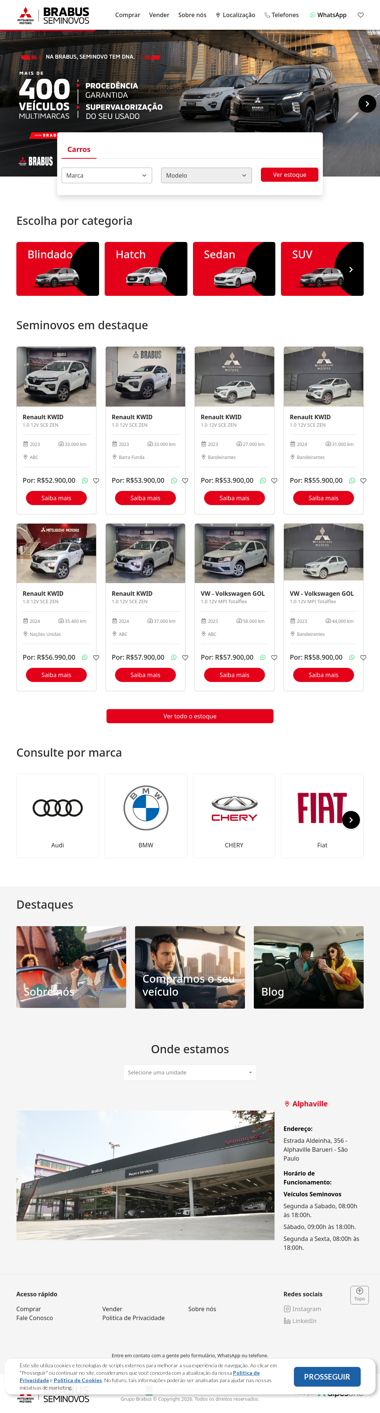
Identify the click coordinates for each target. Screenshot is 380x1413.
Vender (159, 15)
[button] (367, 104)
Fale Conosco (34, 1318)
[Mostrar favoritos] (361, 14)
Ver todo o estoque (190, 716)
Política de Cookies (78, 1380)
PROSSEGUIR (327, 1376)
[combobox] (107, 175)
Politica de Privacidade (133, 1318)
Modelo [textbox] (176, 175)
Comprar (127, 15)
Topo (359, 1295)
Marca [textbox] (74, 175)
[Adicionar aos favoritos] (96, 480)
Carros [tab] (79, 149)
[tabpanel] (190, 1175)
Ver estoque (290, 175)
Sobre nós (192, 15)
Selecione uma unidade (157, 1072)
